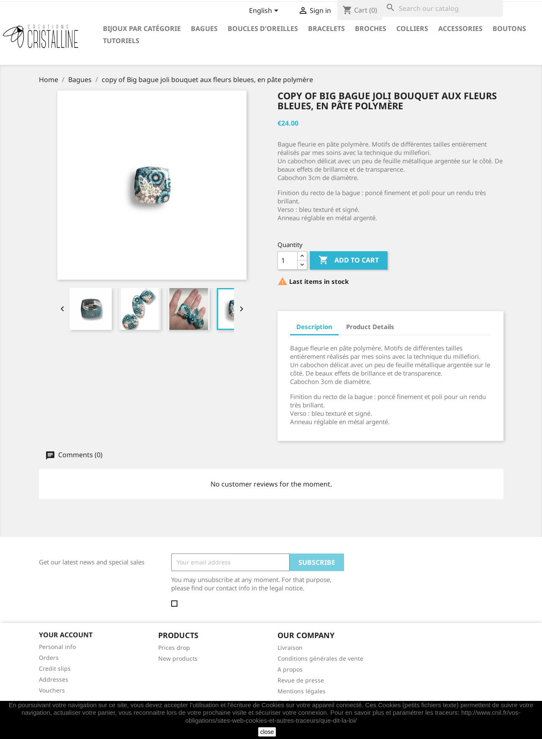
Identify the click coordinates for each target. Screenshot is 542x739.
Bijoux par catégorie (142, 28)
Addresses (53, 679)
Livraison (290, 647)
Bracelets (326, 28)
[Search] (442, 8)
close (267, 732)
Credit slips (55, 668)
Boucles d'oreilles (263, 28)
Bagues (204, 28)
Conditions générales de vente (320, 658)
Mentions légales (301, 691)
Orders (49, 658)
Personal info (57, 647)
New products (178, 658)
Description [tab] (314, 326)
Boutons (509, 28)
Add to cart (349, 260)
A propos (290, 669)
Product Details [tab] (370, 326)
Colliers (412, 28)
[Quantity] (287, 260)
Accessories (460, 28)
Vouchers (52, 690)
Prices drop (174, 647)
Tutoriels (121, 40)
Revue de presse (300, 680)
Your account (65, 634)
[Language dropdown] (265, 11)
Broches (370, 28)
